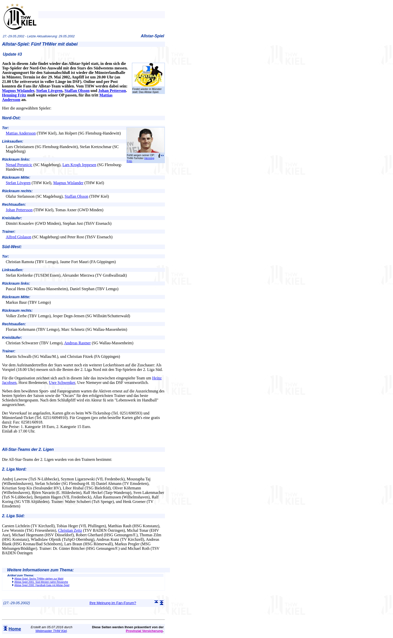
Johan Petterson (112, 90)
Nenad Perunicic (19, 165)
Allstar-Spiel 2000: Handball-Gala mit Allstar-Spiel (41, 585)
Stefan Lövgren (49, 90)
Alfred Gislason (18, 237)
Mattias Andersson (21, 133)
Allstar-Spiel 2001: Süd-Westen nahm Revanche (41, 582)
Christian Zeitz (70, 530)
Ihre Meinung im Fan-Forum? (112, 603)
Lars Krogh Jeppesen (79, 165)
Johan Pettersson (19, 210)
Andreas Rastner (77, 343)
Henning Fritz (14, 95)
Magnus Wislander (18, 90)
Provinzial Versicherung (144, 631)
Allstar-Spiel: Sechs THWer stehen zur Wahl (38, 578)
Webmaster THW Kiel (51, 631)
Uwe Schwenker (62, 382)
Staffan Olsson (76, 90)
